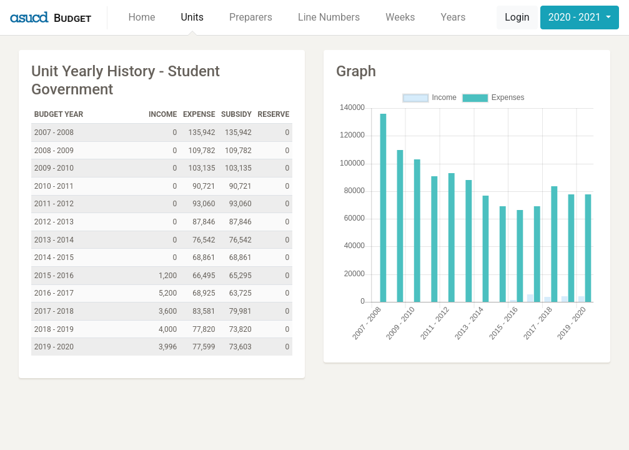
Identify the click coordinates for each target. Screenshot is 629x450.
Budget (72, 17)
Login (517, 17)
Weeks (400, 17)
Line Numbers (329, 17)
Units (192, 17)
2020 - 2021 (575, 17)
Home (141, 17)
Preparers (250, 17)
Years (453, 17)
